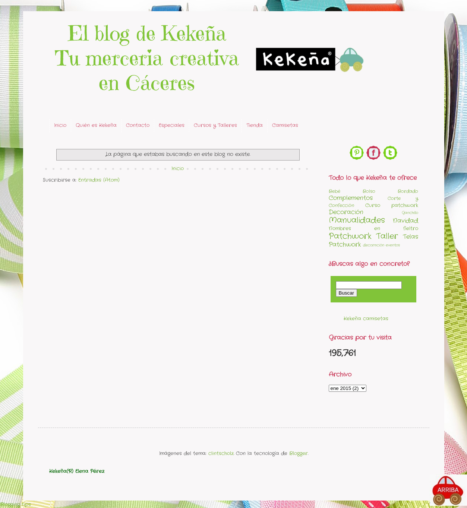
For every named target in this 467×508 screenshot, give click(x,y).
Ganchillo (410, 213)
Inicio (60, 125)
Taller (387, 236)
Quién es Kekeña (96, 125)
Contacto (137, 125)
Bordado (408, 191)
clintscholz (221, 453)
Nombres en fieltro (373, 228)
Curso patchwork (391, 205)
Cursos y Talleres (215, 125)
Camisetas (285, 125)
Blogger (298, 453)
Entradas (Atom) (99, 180)
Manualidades (357, 220)
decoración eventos (381, 245)
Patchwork (350, 236)
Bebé (334, 191)
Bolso (369, 191)
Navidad (405, 221)
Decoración (346, 212)
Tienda (254, 125)
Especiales (171, 125)
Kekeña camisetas (366, 318)
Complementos (351, 198)
